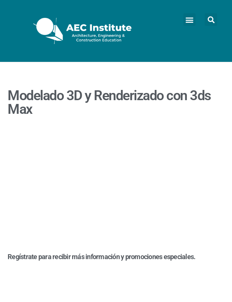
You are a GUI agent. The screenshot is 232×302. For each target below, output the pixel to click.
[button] (189, 19)
